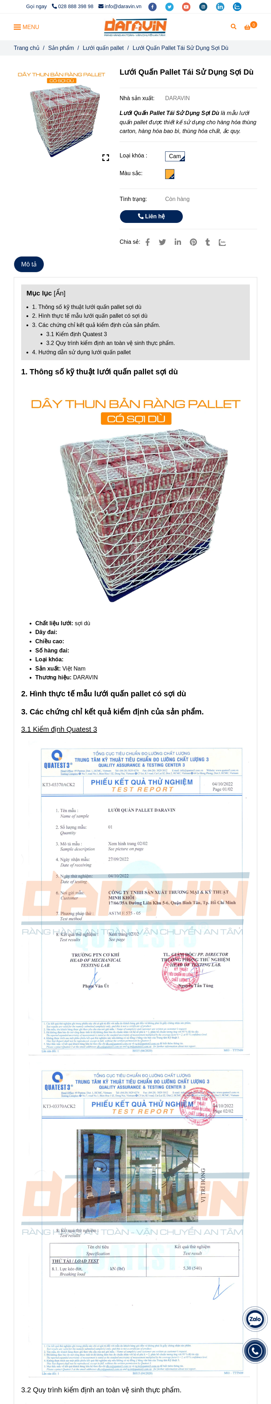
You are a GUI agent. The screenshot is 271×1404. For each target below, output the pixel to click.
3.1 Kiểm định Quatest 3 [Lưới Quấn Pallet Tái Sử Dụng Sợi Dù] (76, 334)
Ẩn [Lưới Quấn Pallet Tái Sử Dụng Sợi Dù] (60, 293)
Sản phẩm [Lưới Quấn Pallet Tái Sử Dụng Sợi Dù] (61, 48)
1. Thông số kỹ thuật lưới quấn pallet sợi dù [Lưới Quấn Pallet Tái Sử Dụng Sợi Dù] (86, 307)
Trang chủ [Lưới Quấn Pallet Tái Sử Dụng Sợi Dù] (27, 48)
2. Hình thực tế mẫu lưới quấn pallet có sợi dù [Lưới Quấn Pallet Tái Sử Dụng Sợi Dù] (89, 316)
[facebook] (153, 6)
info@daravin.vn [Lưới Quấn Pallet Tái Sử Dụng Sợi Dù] (119, 6)
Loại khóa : (133, 156)
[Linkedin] (178, 242)
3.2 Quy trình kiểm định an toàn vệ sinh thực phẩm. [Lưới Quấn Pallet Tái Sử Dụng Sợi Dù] (110, 343)
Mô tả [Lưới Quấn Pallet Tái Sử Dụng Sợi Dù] (29, 264)
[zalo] (237, 6)
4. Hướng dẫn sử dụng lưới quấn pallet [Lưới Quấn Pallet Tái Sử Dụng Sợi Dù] (81, 352)
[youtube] (187, 6)
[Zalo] (227, 242)
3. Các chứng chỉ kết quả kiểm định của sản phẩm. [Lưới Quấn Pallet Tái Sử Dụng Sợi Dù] (96, 325)
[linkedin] (220, 6)
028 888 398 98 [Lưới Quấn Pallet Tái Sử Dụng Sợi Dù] (73, 6)
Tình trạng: (134, 199)
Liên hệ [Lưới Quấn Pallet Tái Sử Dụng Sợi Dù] (151, 216)
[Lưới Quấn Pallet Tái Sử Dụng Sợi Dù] (135, 27)
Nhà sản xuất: (138, 98)
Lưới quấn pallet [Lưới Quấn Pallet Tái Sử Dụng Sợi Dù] (103, 48)
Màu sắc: (131, 173)
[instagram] (203, 6)
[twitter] (170, 6)
